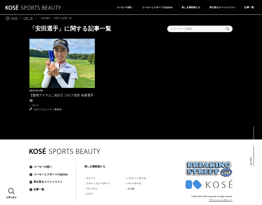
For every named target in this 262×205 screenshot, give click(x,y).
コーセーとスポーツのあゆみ (157, 7)
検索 (227, 29)
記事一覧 (249, 7)
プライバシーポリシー (221, 200)
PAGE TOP (250, 161)
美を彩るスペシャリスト (222, 7)
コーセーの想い (124, 7)
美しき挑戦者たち (191, 7)
